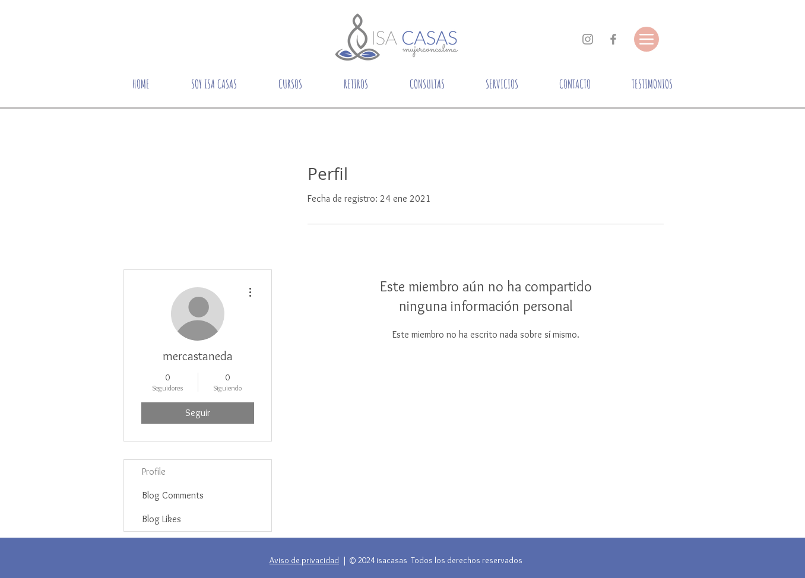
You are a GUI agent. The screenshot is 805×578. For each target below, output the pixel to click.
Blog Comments (173, 495)
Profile (154, 471)
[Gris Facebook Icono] (613, 39)
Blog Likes (161, 519)
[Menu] (646, 39)
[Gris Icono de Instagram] (588, 39)
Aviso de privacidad (304, 560)
